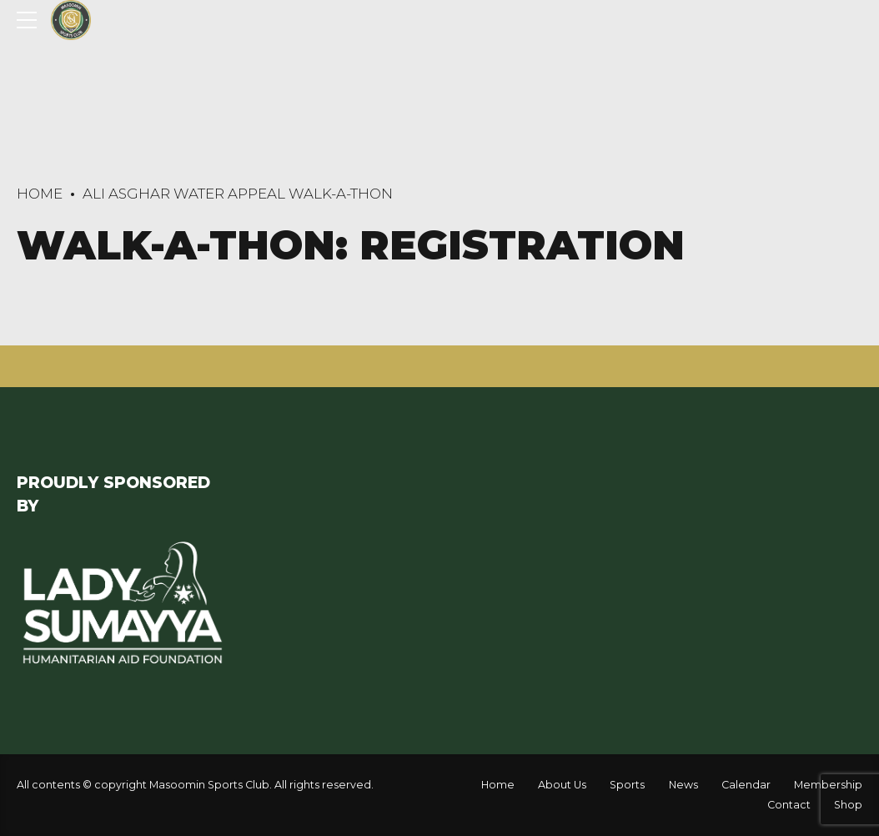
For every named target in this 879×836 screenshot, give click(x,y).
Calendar (746, 784)
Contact (789, 804)
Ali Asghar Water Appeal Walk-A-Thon (238, 193)
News (683, 784)
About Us (562, 784)
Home (40, 193)
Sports (627, 784)
